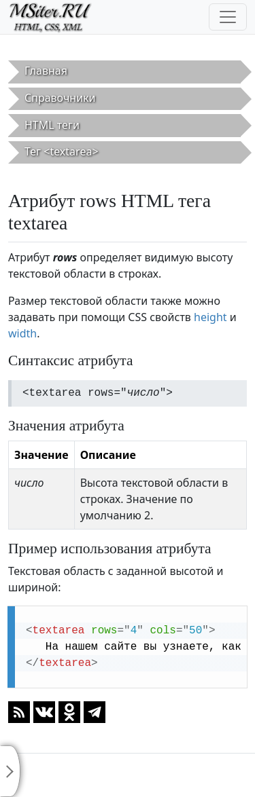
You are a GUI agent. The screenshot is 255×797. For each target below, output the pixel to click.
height (210, 317)
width (22, 333)
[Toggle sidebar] (10, 771)
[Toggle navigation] (228, 17)
